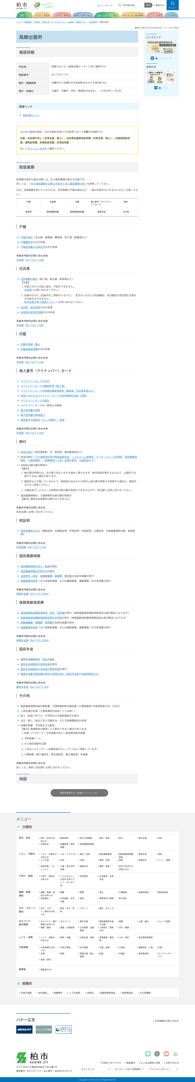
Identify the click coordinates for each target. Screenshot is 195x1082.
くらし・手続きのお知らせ (49, 855)
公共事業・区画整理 (87, 929)
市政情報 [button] (23, 947)
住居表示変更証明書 (32, 312)
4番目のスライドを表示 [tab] (167, 58)
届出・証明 (85, 854)
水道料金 (84, 460)
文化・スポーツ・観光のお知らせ (48, 911)
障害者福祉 (163, 892)
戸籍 (28, 202)
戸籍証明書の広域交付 (33, 247)
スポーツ (84, 908)
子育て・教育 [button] (26, 876)
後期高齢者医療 (77, 212)
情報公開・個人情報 (87, 955)
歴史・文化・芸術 (67, 909)
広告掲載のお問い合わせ (167, 1021)
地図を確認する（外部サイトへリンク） (79, 793)
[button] (173, 5)
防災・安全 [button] (24, 838)
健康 (62, 892)
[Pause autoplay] (152, 58)
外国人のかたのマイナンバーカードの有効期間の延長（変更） (54, 395)
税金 (160, 854)
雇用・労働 (65, 937)
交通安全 (45, 844)
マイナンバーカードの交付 (35, 381)
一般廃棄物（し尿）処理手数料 (60, 460)
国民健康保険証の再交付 (34, 571)
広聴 (43, 953)
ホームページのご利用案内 (128, 1069)
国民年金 (102, 212)
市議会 (122, 953)
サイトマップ (87, 1069)
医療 (82, 892)
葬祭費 (68, 576)
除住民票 (35, 307)
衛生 (101, 892)
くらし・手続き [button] (27, 854)
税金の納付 (27, 452)
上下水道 (45, 860)
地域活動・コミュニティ (48, 867)
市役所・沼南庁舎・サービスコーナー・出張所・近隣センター (60, 22)
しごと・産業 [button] (26, 937)
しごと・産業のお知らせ (48, 939)
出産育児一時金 (29, 576)
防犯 (160, 838)
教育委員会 (144, 953)
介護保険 (123, 892)
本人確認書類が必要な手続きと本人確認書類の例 (57, 184)
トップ (19, 22)
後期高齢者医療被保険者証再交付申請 (41, 618)
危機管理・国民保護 (67, 845)
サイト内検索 (119, 5)
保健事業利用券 (29, 581)
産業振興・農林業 (106, 939)
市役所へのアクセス (111, 1063)
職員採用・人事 (146, 947)
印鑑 (77, 202)
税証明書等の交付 (30, 531)
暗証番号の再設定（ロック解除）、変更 (42, 420)
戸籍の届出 (27, 237)
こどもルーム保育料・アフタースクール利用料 (97, 457)
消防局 (90, 993)
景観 (121, 921)
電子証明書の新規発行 (33, 415)
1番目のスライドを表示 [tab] (156, 58)
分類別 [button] (27, 826)
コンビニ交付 (37, 148)
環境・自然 (104, 860)
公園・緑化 (144, 921)
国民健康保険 (53, 212)
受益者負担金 (62, 457)
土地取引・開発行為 (106, 929)
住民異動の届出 (29, 279)
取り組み (123, 898)
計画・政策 (104, 947)
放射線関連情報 (87, 844)
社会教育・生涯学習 (106, 877)
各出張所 (93, 22)
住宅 (62, 860)
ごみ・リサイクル (68, 854)
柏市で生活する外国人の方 (126, 867)
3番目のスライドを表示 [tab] (163, 58)
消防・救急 (104, 838)
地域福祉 (45, 898)
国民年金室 (22, 687)
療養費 (58, 576)
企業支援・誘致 (87, 937)
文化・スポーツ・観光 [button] (28, 910)
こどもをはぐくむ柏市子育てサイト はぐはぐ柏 (67, 880)
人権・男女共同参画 (67, 867)
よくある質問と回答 (150, 1063)
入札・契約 (124, 937)
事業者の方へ (47, 970)
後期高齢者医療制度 (126, 855)
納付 (126, 202)
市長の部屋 (65, 947)
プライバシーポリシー (159, 1069)
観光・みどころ (106, 908)
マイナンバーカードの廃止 (35, 400)
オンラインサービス (165, 955)
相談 (121, 860)
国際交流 (84, 866)
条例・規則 (46, 960)
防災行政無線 (86, 838)
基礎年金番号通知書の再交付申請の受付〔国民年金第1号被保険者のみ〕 (60, 674)
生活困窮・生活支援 (67, 899)
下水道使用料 (42, 457)
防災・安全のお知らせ (48, 839)
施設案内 (28, 22)
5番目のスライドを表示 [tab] (170, 58)
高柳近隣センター (31, 115)
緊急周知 (64, 838)
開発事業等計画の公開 (106, 923)
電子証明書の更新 (30, 410)
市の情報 (84, 947)
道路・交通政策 (67, 927)
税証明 (28, 212)
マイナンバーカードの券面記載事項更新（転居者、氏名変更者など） (58, 391)
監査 (101, 953)
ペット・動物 (164, 860)
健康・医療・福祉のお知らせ (48, 893)
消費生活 (143, 860)
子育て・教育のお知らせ (48, 877)
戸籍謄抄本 (27, 242)
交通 (82, 860)
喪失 (45, 659)
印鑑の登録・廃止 (30, 344)
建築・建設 (46, 927)
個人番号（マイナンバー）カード (101, 203)
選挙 (62, 953)
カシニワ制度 (164, 921)
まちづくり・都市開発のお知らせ (49, 923)
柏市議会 (42, 993)
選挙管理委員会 (107, 993)
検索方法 (159, 5)
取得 (37, 659)
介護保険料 (34, 460)
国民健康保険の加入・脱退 (35, 566)
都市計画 (84, 921)
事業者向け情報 (106, 898)
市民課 (20, 260)
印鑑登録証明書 (29, 349)
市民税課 (21, 547)
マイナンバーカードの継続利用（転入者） (43, 386)
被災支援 (143, 838)
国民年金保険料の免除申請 (35, 664)
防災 (121, 838)
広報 (160, 947)
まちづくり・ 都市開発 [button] (26, 923)
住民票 (53, 202)
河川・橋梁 (124, 927)
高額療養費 (46, 576)
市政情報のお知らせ (48, 949)
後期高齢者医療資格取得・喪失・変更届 (42, 613)
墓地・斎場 (104, 866)
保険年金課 (22, 594)
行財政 (122, 947)
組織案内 (58, 993)
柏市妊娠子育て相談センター (40, 302)
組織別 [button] (27, 983)
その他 (126, 212)
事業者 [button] (22, 969)
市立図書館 (145, 993)
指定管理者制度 (146, 937)
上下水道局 (74, 993)
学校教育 (84, 876)
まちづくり (65, 921)
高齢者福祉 (144, 892)
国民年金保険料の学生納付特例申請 (40, 669)
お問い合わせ (172, 1063)
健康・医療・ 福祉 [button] (26, 893)
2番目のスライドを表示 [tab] (160, 58)
